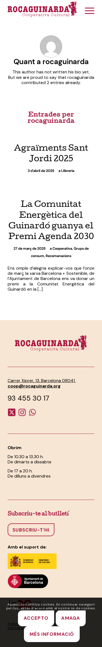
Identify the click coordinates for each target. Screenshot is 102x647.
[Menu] (86, 11)
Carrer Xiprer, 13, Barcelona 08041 (42, 380)
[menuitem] (86, 11)
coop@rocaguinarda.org (34, 386)
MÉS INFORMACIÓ (52, 634)
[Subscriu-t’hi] (31, 529)
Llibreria (67, 170)
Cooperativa (62, 248)
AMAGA (70, 618)
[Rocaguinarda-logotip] (42, 9)
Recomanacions (58, 256)
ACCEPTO (36, 618)
